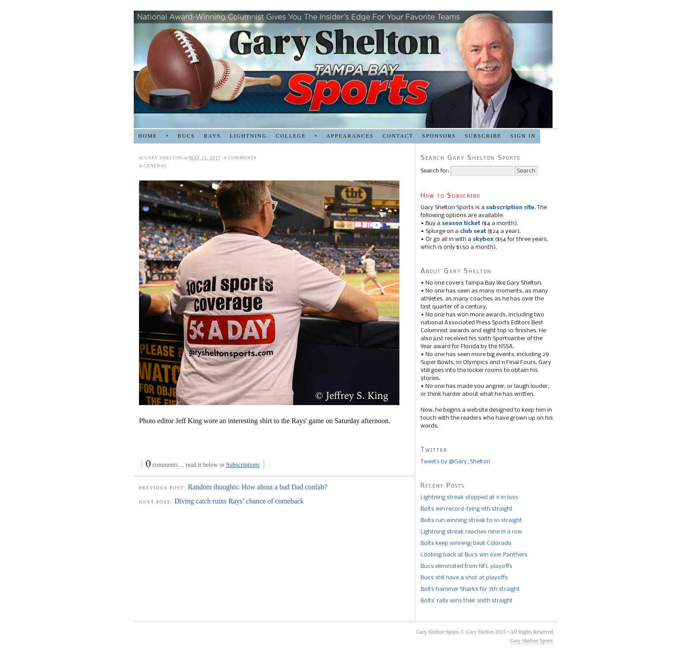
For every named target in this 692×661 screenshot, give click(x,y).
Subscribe (483, 136)
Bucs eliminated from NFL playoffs (466, 566)
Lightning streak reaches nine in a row (471, 532)
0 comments (240, 157)
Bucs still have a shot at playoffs (464, 578)
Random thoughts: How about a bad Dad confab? (257, 487)
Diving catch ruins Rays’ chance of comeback (239, 501)
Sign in (523, 136)
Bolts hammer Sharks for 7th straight (470, 589)
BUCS (186, 136)
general (155, 165)
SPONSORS (439, 136)
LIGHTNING (248, 136)
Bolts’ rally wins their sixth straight (467, 601)
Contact (398, 136)
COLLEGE (291, 136)
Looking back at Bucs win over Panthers (474, 555)
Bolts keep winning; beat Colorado (466, 543)
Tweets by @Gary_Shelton (455, 462)
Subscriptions (243, 465)
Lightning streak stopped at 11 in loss (469, 497)
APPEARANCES (349, 136)
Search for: (435, 171)
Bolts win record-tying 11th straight (467, 509)
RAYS (212, 136)
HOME (147, 136)
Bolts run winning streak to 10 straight (471, 520)
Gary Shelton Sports (531, 641)
